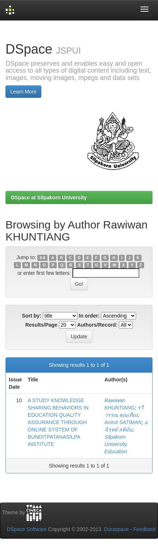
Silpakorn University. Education (116, 444)
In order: (89, 316)
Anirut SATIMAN (123, 422)
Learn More (23, 92)
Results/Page (41, 325)
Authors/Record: (97, 325)
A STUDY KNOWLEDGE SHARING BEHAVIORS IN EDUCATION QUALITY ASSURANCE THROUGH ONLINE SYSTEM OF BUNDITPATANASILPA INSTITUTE (58, 422)
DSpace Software (27, 529)
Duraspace (116, 529)
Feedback (144, 529)
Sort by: (31, 316)
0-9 (42, 257)
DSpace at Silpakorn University (49, 197)
